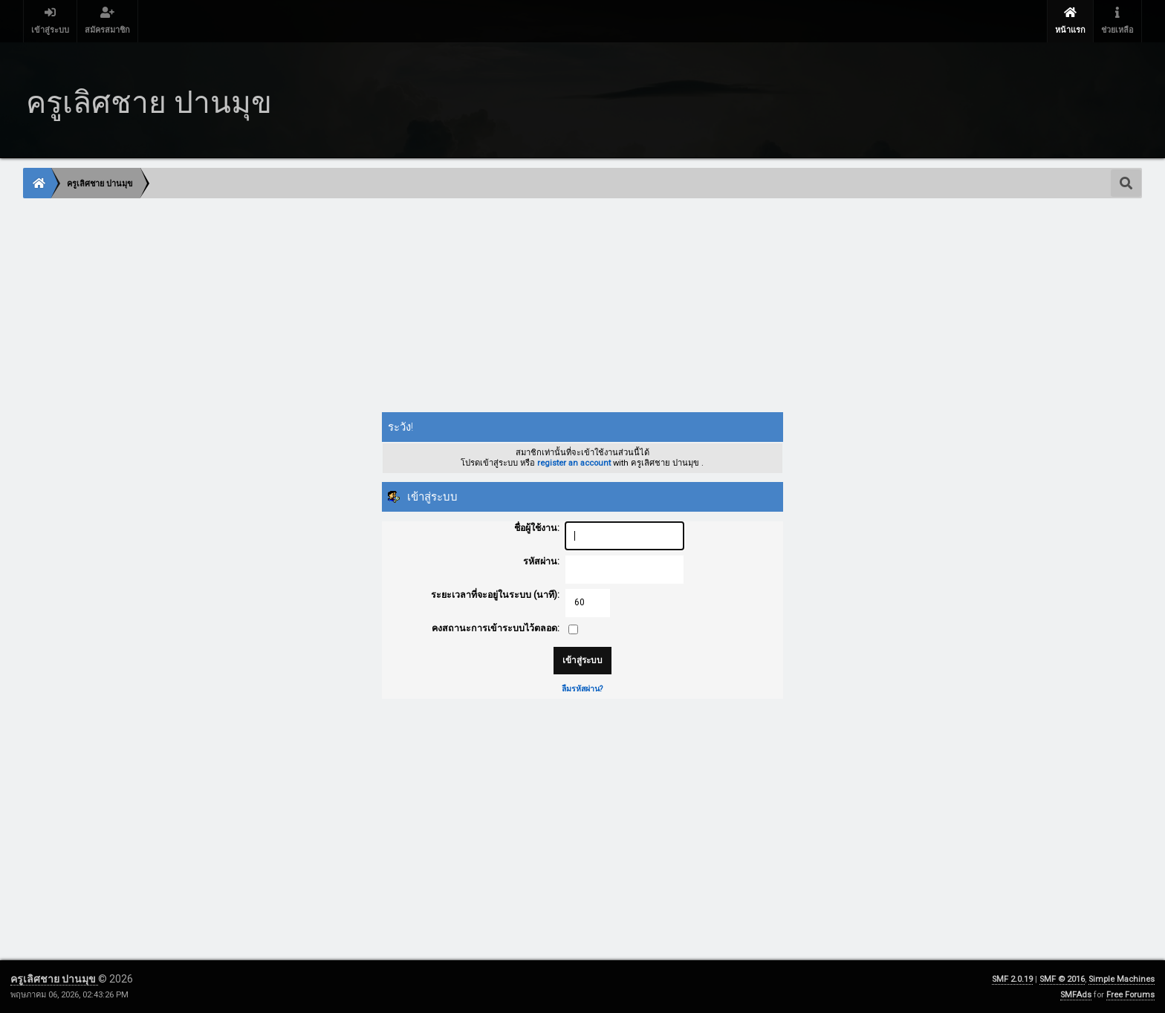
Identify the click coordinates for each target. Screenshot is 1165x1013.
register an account (574, 463)
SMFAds (1075, 995)
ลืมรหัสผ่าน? (582, 689)
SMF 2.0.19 (1012, 979)
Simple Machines (1121, 979)
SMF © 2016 (1062, 979)
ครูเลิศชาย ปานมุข (54, 979)
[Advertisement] (469, 307)
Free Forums (1130, 995)
